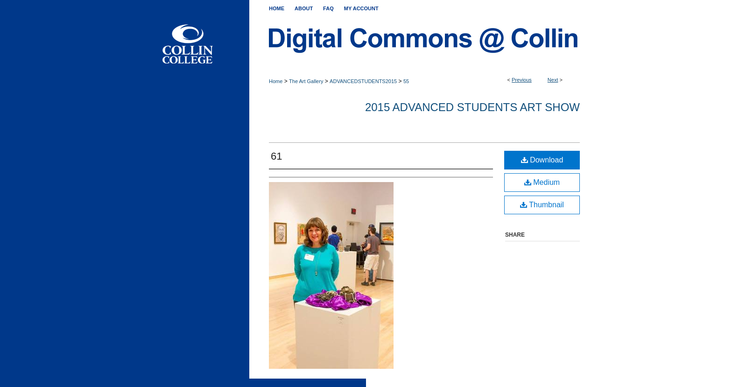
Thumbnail (542, 205)
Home (275, 81)
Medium (542, 182)
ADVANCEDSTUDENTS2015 (363, 81)
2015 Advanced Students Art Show (472, 107)
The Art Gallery (306, 81)
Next (553, 80)
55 (406, 81)
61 (276, 156)
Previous (522, 80)
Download (542, 160)
